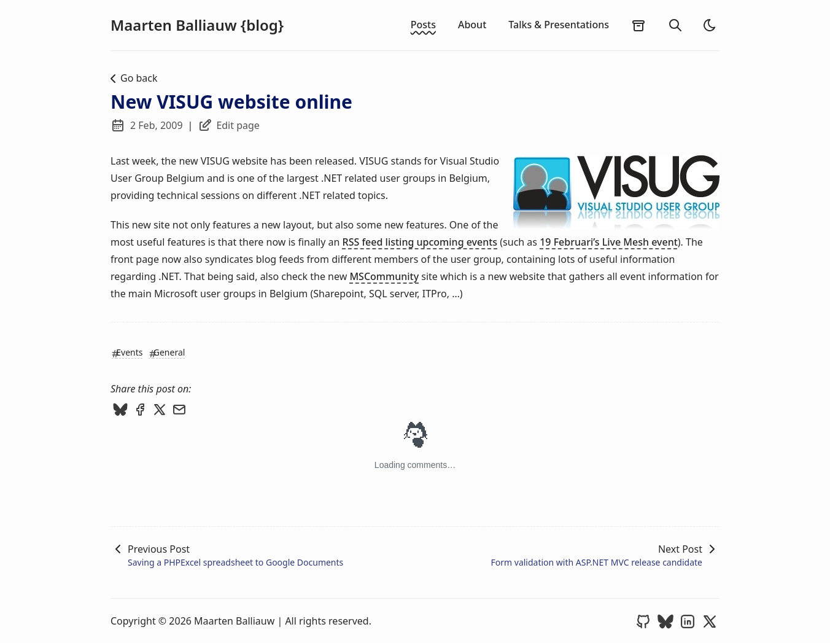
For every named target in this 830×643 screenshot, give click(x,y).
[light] (709, 25)
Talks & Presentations (558, 24)
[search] (675, 25)
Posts (423, 24)
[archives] (638, 25)
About (472, 24)
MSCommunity (384, 276)
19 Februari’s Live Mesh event (609, 242)
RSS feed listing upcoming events (420, 242)
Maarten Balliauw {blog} (197, 25)
